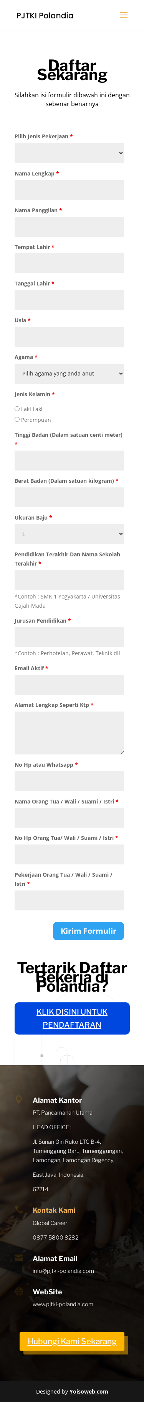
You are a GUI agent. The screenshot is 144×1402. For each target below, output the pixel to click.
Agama (26, 357)
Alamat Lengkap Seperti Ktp (54, 704)
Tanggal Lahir (35, 283)
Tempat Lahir (35, 247)
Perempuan (33, 419)
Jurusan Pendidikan (43, 620)
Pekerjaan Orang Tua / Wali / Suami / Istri (64, 879)
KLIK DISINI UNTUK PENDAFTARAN (72, 1018)
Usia (23, 320)
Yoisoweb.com (89, 1391)
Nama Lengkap (37, 173)
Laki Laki (29, 409)
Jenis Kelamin (35, 394)
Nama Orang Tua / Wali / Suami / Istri (67, 801)
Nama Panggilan (38, 210)
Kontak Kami (54, 1210)
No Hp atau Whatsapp (46, 764)
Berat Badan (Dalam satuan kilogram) (67, 480)
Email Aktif (31, 668)
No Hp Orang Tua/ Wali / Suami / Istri (66, 837)
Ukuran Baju (33, 517)
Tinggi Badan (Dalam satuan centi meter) (68, 439)
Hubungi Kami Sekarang (72, 1341)
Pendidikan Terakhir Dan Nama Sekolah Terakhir (67, 559)
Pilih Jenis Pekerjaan (44, 136)
